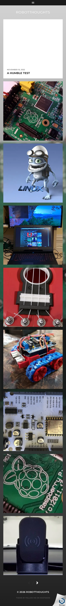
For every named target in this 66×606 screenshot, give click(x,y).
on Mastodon (43, 598)
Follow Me (31, 598)
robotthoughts (33, 12)
